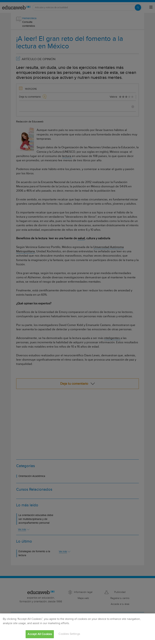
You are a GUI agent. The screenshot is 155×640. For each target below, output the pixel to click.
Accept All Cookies (40, 634)
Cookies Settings (69, 634)
